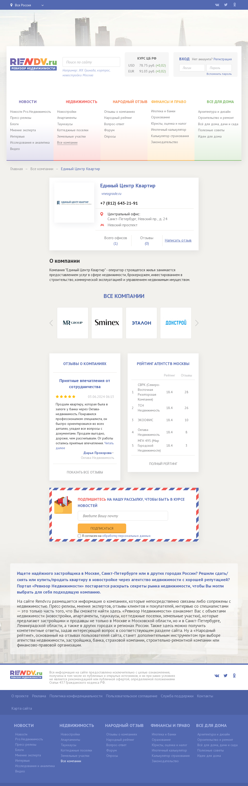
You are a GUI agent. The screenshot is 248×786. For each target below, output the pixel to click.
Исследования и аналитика (30, 142)
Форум (109, 130)
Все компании (67, 142)
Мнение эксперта (23, 130)
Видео (15, 149)
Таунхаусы (65, 124)
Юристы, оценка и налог (168, 123)
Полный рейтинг (163, 464)
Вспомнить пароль (219, 74)
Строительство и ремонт (216, 117)
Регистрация (223, 59)
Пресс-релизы (20, 117)
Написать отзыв (178, 240)
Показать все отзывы (85, 472)
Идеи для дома (210, 136)
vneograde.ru (111, 193)
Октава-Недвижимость (97, 457)
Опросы (110, 136)
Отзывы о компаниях (119, 111)
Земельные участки (71, 136)
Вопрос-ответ (114, 124)
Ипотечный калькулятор (168, 129)
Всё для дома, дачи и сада (218, 124)
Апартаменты (67, 117)
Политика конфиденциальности (75, 685)
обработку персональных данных (126, 525)
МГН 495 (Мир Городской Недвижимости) (149, 445)
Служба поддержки (177, 685)
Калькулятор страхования (170, 136)
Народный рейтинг (118, 117)
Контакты (205, 685)
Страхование (160, 117)
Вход (184, 58)
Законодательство (164, 142)
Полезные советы (211, 130)
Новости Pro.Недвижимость (30, 111)
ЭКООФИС (145, 420)
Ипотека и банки (163, 111)
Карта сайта (21, 698)
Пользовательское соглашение (131, 685)
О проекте (20, 685)
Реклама (39, 685)
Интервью (17, 136)
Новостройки (66, 111)
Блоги (14, 124)
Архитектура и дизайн (214, 111)
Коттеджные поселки (72, 130)
